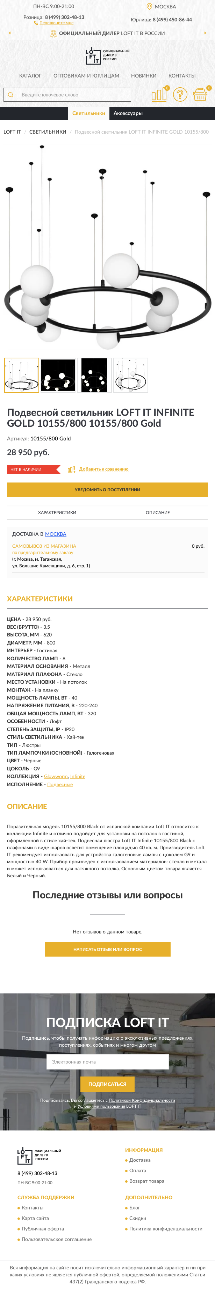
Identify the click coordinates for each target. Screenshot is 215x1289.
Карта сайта (35, 1218)
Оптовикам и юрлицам (86, 76)
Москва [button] (55, 534)
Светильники (88, 113)
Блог (134, 1208)
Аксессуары (128, 113)
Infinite (77, 776)
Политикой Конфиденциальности (142, 1100)
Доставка (140, 1160)
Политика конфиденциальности (165, 1229)
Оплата (137, 1171)
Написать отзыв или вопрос (107, 949)
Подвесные (60, 784)
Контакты (182, 76)
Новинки (144, 76)
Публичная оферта (43, 1229)
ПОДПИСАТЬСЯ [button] (107, 1084)
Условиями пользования (101, 1106)
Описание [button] (158, 513)
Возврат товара (146, 1181)
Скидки (137, 1218)
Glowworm (56, 776)
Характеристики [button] (57, 513)
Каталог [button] (30, 76)
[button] (53, 22)
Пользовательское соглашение (57, 1239)
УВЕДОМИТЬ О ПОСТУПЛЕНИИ (107, 490)
